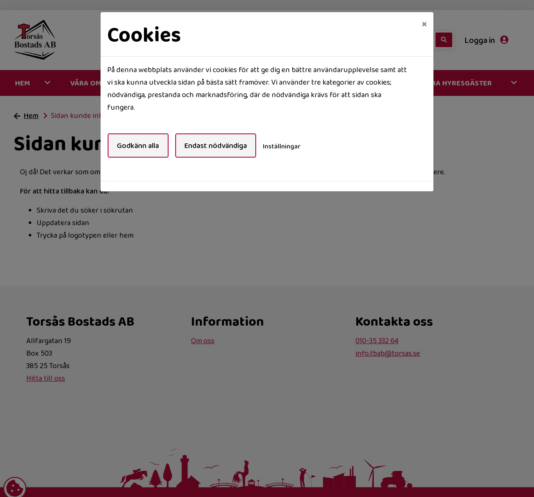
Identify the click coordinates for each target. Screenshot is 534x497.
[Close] (424, 23)
